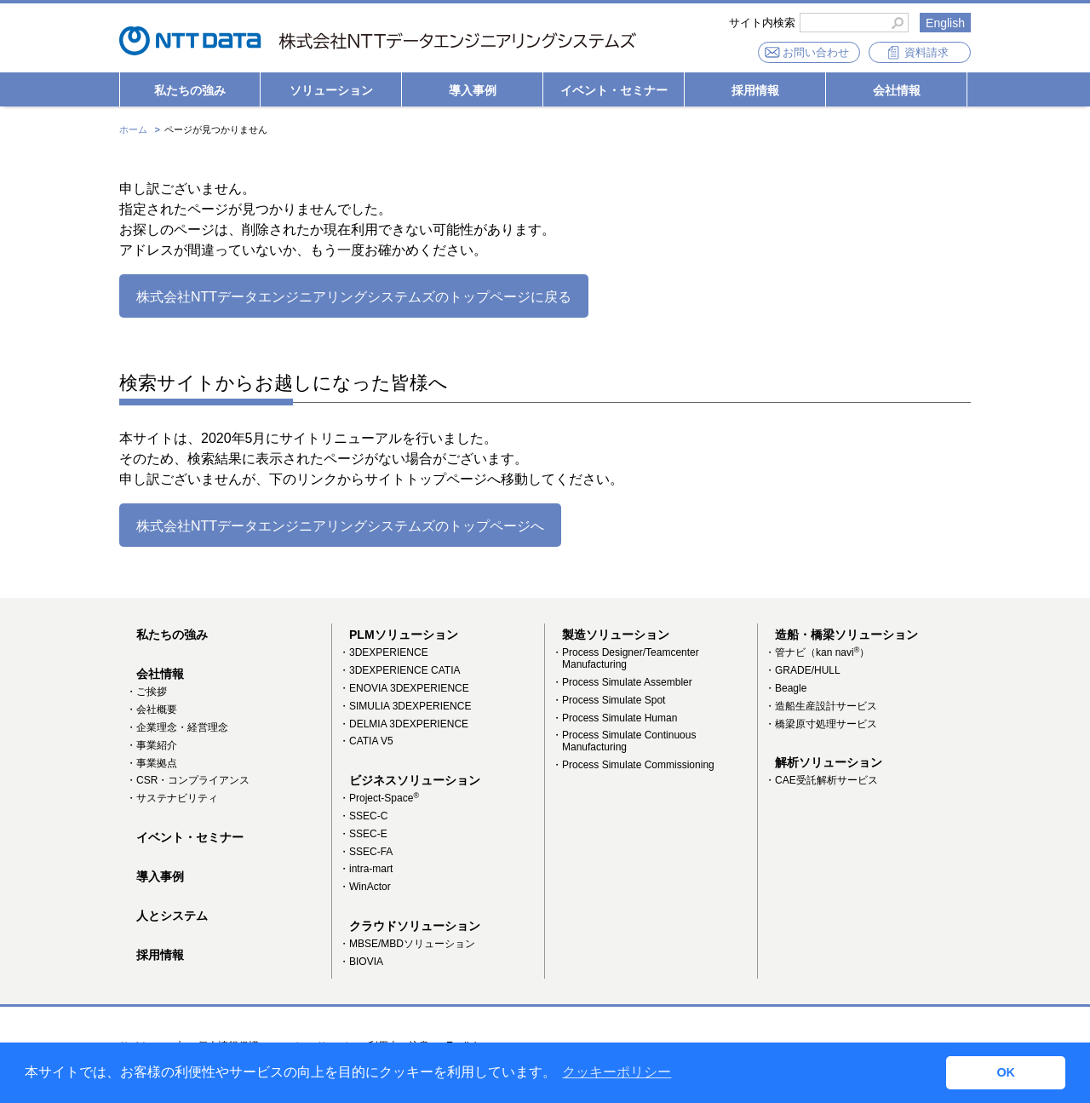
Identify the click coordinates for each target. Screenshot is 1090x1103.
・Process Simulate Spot (608, 700)
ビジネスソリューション (414, 780)
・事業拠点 (151, 763)
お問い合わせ (816, 52)
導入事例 (472, 90)
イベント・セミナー (614, 90)
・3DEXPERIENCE (383, 652)
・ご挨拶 (146, 692)
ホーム (133, 129)
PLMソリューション (403, 634)
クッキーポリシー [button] (616, 1072)
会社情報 (897, 90)
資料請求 (926, 52)
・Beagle (785, 688)
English (945, 23)
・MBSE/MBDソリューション (407, 944)
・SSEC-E (363, 834)
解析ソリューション (828, 762)
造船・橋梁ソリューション (846, 634)
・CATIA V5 (366, 741)
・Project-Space (379, 798)
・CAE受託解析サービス (821, 780)
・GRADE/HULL (802, 670)
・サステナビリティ (172, 798)
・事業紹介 (151, 745)
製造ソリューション (615, 634)
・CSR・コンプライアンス (188, 780)
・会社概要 (151, 709)
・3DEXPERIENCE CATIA (399, 670)
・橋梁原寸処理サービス (821, 724)
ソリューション (331, 90)
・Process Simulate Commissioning (633, 765)
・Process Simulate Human (614, 718)
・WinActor (365, 887)
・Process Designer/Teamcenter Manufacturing (625, 658)
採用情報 (755, 90)
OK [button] (1005, 1072)
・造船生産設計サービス (821, 706)
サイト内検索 (762, 23)
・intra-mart (366, 869)
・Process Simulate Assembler (622, 682)
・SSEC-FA (366, 852)
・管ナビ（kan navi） (817, 652)
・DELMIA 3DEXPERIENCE (403, 724)
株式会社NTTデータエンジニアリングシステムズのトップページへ (340, 526)
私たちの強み (190, 90)
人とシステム (172, 915)
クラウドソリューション (414, 926)
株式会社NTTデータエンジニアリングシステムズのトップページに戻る (353, 297)
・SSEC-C (363, 816)
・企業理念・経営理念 (177, 727)
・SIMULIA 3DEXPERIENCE (405, 706)
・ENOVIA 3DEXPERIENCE (404, 688)
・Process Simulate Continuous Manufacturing (624, 741)
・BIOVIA (361, 962)
